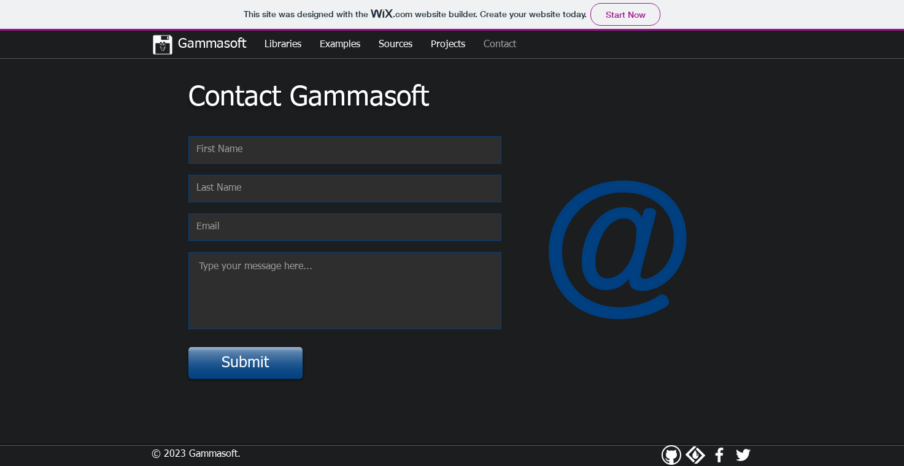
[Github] (671, 455)
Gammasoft (210, 44)
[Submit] (245, 363)
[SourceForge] (695, 455)
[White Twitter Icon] (743, 455)
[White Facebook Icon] (719, 455)
